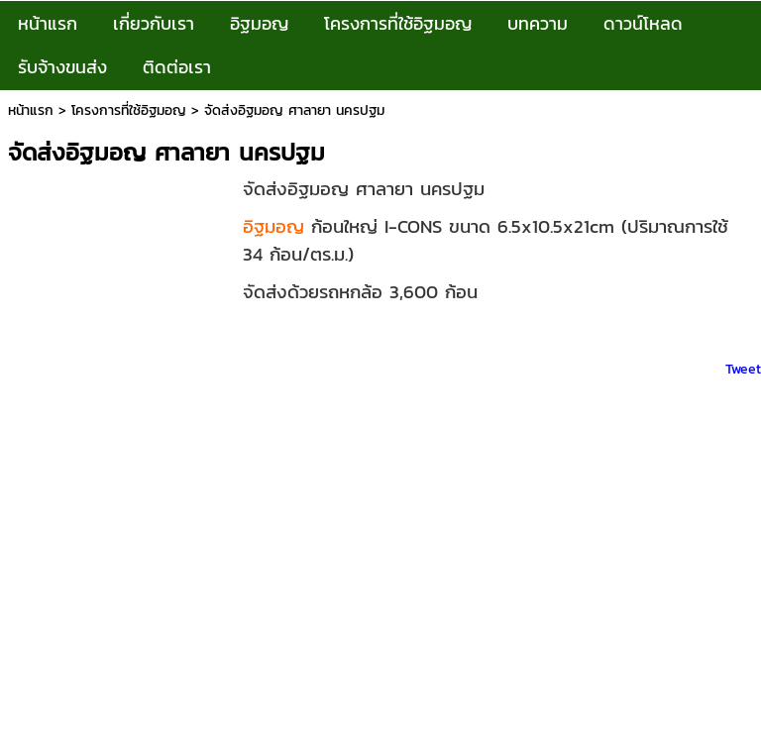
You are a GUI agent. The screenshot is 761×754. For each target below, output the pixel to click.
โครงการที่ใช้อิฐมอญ (128, 110)
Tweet (743, 369)
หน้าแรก (31, 110)
